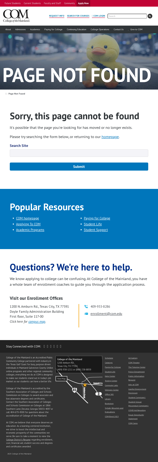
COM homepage (27, 218)
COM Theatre (134, 362)
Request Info (56, 15)
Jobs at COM (133, 384)
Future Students (13, 3)
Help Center (110, 376)
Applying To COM (28, 224)
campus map (36, 321)
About (8, 29)
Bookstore (109, 403)
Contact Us (119, 29)
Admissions (20, 29)
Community (69, 3)
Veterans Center (112, 390)
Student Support (96, 230)
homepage (110, 136)
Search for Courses (78, 15)
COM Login (99, 15)
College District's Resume (18, 439)
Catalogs (109, 362)
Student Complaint (136, 397)
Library (108, 399)
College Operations (100, 29)
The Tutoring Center (136, 367)
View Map (61, 378)
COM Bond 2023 (112, 416)
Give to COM (136, 29)
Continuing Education (76, 29)
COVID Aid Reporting (137, 410)
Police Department (136, 372)
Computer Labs (111, 385)
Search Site (19, 145)
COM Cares (133, 423)
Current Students (32, 3)
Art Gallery (133, 358)
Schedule (109, 358)
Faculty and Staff (52, 3)
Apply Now (83, 3)
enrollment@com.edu (106, 313)
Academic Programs (30, 230)
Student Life (93, 224)
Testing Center (111, 381)
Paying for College (53, 29)
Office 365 (109, 394)
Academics (35, 29)
